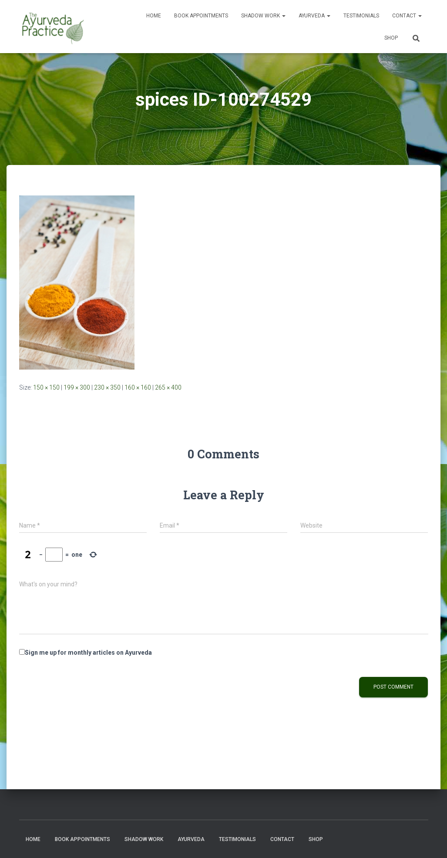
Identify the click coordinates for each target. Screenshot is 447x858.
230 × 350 (107, 387)
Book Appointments (201, 16)
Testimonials (361, 16)
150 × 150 (46, 387)
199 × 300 (77, 387)
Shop (391, 38)
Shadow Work (263, 16)
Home (153, 16)
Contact (407, 16)
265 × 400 (168, 387)
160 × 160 (137, 387)
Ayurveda (314, 16)
